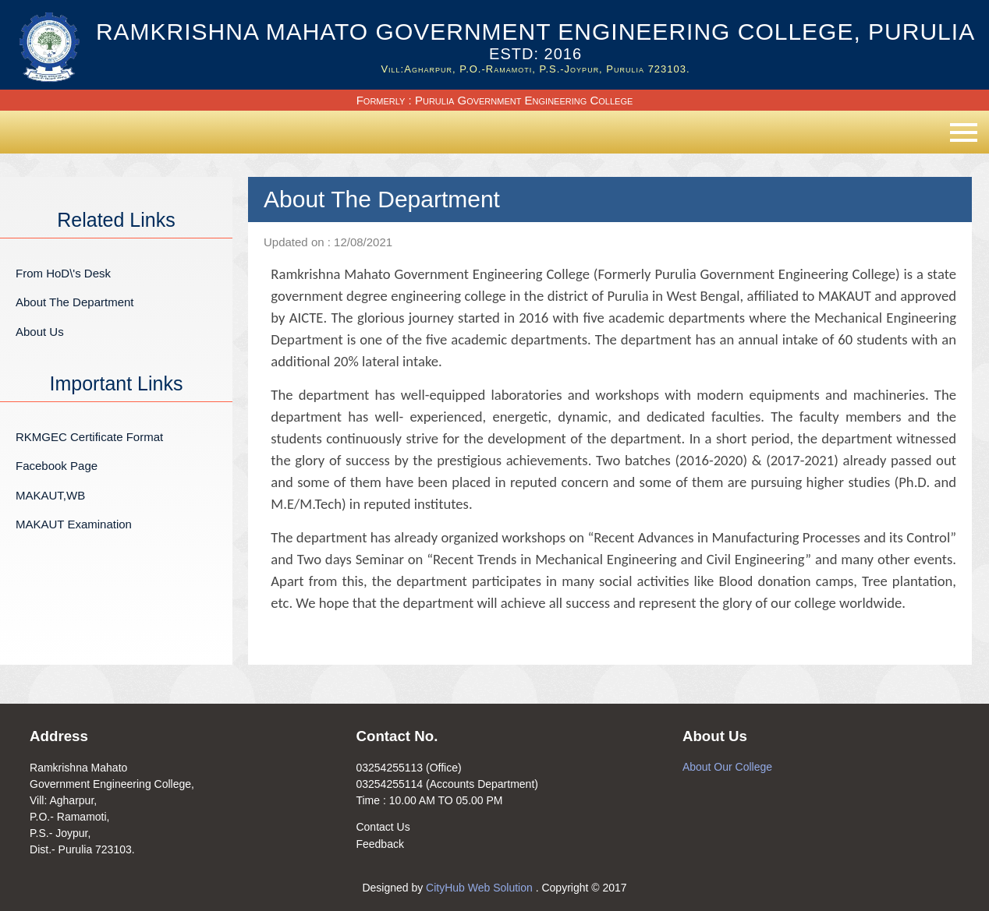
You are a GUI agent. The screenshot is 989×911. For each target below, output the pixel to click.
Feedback (379, 844)
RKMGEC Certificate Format (89, 436)
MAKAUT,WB (50, 495)
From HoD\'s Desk (63, 273)
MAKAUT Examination (74, 524)
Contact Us (382, 827)
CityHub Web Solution (481, 887)
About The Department (74, 302)
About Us (40, 331)
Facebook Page (56, 465)
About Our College (727, 767)
